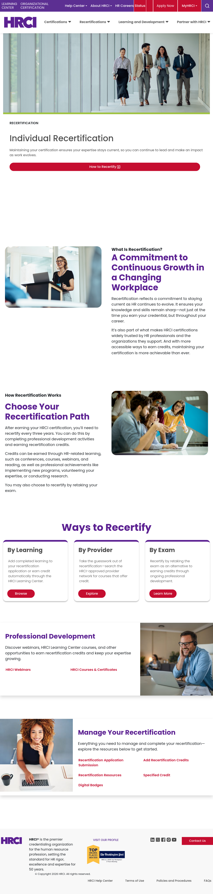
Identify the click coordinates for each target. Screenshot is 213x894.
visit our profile (106, 840)
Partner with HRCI (191, 22)
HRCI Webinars (18, 669)
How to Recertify (104, 166)
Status (140, 5)
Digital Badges (90, 785)
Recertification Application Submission (100, 763)
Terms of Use (134, 881)
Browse (21, 593)
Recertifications (93, 22)
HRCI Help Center (100, 881)
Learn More (163, 593)
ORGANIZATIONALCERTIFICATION (34, 5)
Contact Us (197, 841)
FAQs (207, 881)
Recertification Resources (99, 775)
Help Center (75, 5)
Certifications (55, 22)
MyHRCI (188, 5)
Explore (92, 593)
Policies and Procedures (174, 881)
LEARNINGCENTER (9, 5)
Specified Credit (156, 775)
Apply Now (165, 5)
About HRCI (99, 5)
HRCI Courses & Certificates (94, 669)
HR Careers (124, 5)
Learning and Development (142, 22)
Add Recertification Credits (166, 760)
